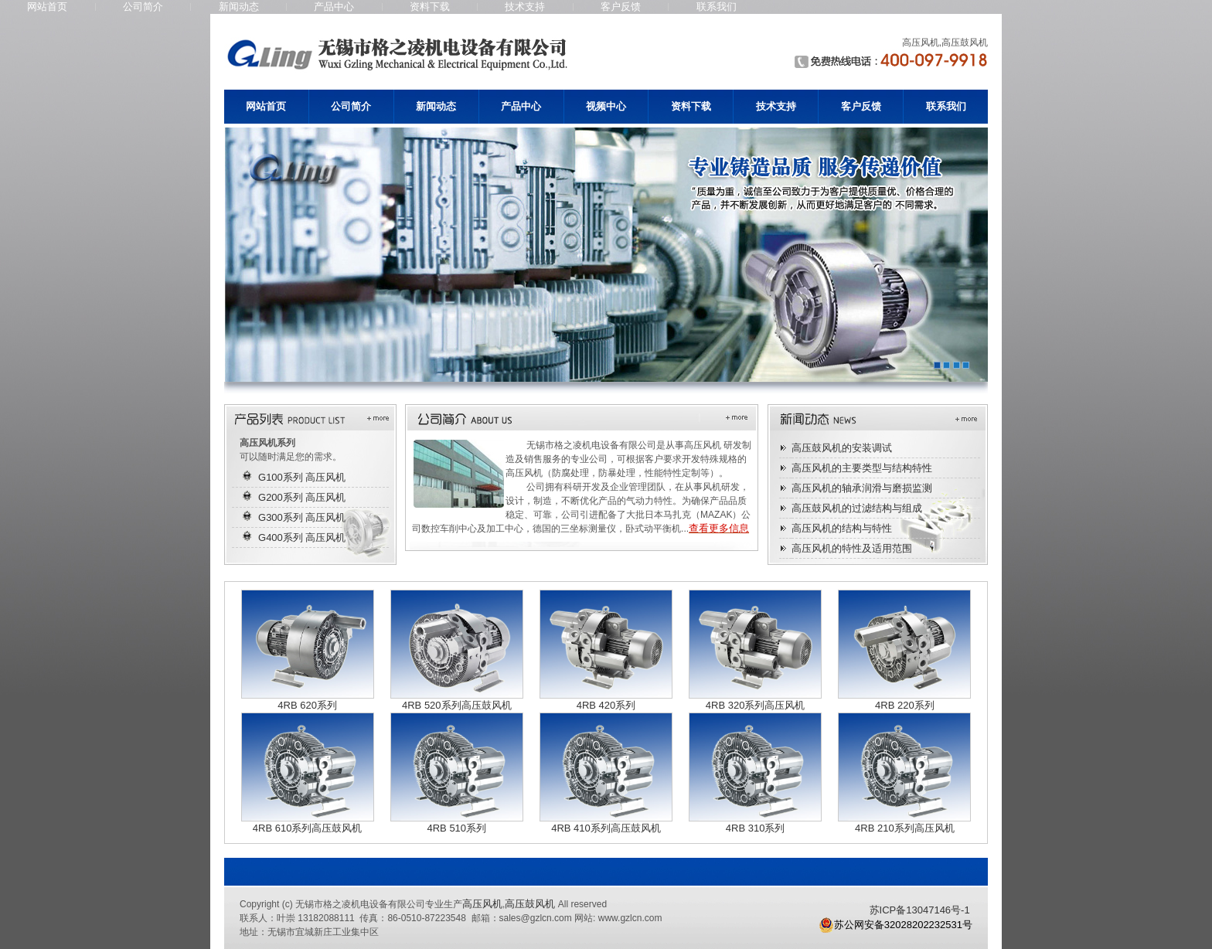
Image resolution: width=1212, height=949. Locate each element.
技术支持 (525, 6)
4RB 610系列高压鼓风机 (308, 828)
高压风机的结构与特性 (842, 528)
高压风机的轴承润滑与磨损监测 (862, 488)
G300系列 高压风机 (302, 517)
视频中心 (606, 106)
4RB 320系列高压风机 (755, 705)
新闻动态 (239, 6)
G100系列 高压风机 (302, 477)
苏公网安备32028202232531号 (895, 925)
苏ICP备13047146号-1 (920, 910)
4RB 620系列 (307, 705)
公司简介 (143, 6)
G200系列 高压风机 (302, 497)
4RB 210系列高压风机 (905, 828)
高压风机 (482, 904)
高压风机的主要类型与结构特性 (862, 468)
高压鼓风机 (530, 904)
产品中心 (334, 6)
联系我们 (716, 6)
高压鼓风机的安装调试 (842, 448)
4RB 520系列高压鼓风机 (457, 705)
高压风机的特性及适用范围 (852, 548)
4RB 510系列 (456, 828)
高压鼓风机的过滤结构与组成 (857, 508)
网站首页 (47, 6)
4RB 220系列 (905, 705)
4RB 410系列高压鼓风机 (606, 828)
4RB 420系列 (606, 705)
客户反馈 (621, 6)
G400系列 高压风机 (302, 537)
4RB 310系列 (755, 828)
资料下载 (430, 6)
